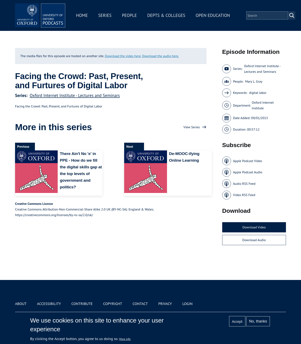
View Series (192, 127)
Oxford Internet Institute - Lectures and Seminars (75, 95)
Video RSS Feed (244, 195)
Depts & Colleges (166, 15)
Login (187, 303)
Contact (140, 303)
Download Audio (254, 240)
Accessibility (49, 303)
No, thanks (258, 321)
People (129, 15)
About (21, 303)
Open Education (213, 15)
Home (82, 15)
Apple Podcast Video (247, 161)
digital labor (258, 93)
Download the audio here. (160, 56)
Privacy (165, 303)
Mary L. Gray (254, 81)
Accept (237, 321)
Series (104, 15)
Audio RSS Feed (244, 183)
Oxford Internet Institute (263, 105)
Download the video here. (123, 56)
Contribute (82, 303)
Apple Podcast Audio (247, 172)
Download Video (254, 227)
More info (125, 339)
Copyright (112, 303)
